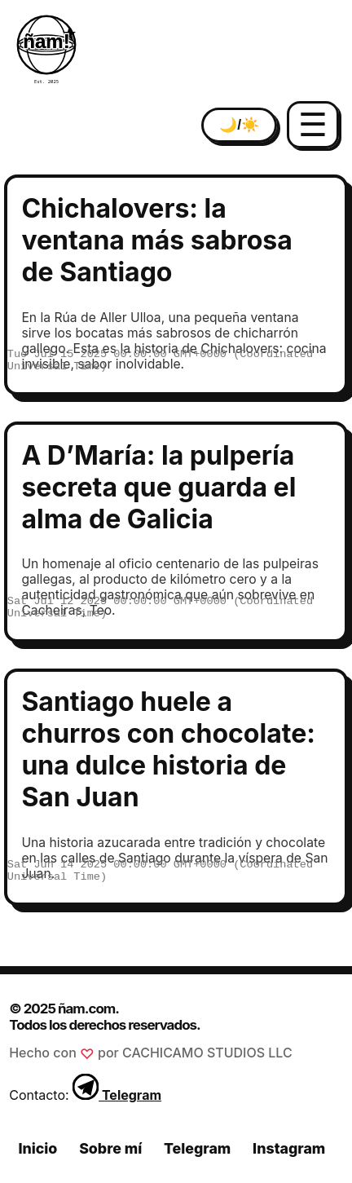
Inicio (37, 1148)
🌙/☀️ (239, 125)
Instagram (289, 1148)
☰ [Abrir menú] (313, 125)
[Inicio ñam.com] (46, 49)
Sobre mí (110, 1148)
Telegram (117, 1095)
